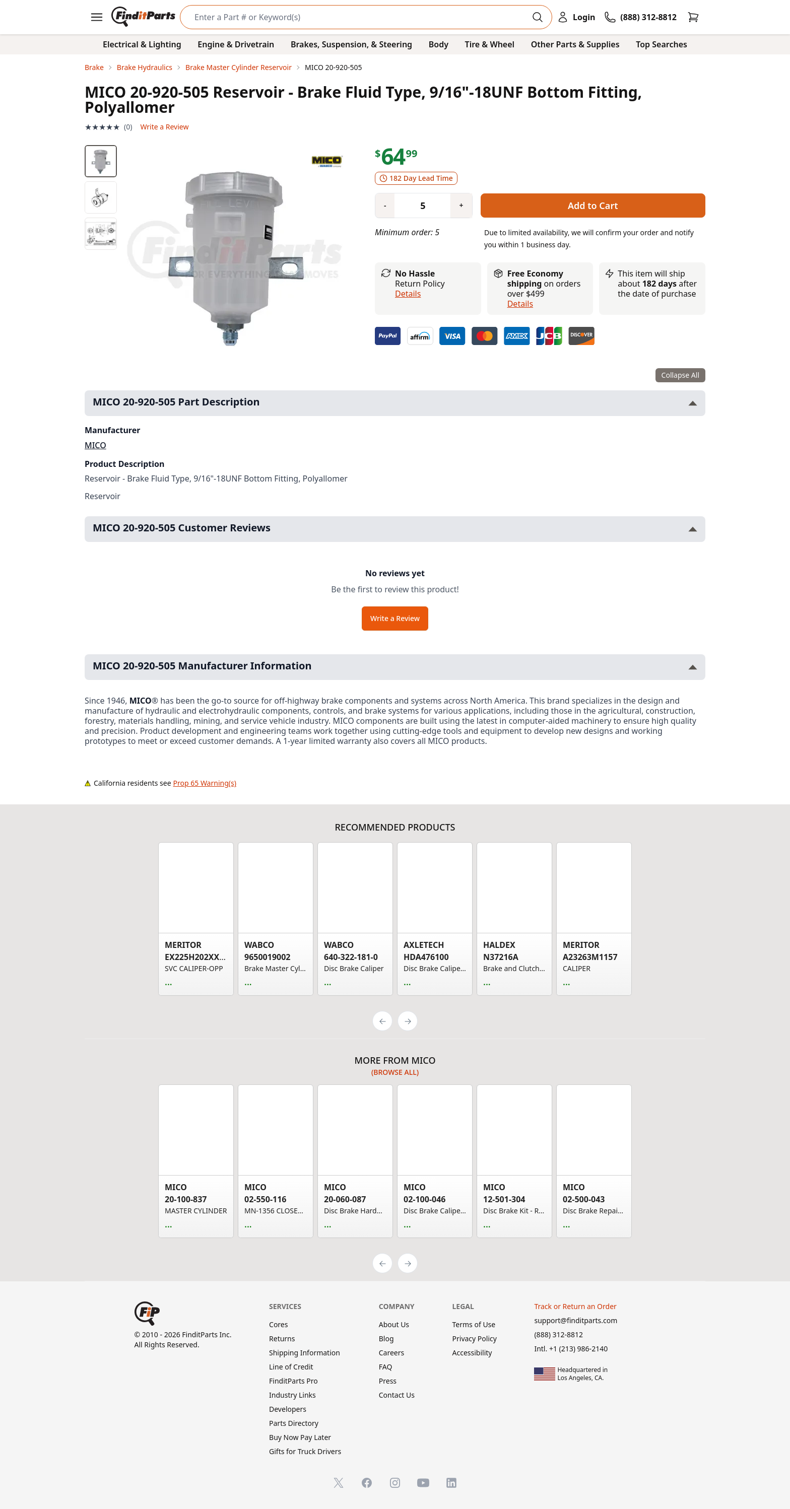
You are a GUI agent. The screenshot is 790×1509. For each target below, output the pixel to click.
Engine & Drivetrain (236, 44)
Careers (391, 1352)
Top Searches (661, 44)
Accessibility (472, 1352)
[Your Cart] (693, 17)
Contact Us (397, 1395)
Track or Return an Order (575, 1306)
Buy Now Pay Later (300, 1437)
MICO (95, 445)
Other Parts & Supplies (575, 44)
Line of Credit (291, 1366)
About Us (394, 1324)
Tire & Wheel (490, 44)
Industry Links (292, 1395)
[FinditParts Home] (144, 17)
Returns (282, 1338)
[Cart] (693, 17)
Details (408, 294)
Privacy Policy (474, 1338)
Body (438, 44)
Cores (278, 1324)
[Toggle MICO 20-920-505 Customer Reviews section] (692, 529)
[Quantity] (418, 205)
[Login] (576, 17)
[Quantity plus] (461, 205)
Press (388, 1381)
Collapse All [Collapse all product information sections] (680, 375)
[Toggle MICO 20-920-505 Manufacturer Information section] (692, 667)
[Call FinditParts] (640, 17)
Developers (287, 1409)
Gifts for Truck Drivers (305, 1451)
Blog (386, 1338)
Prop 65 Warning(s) (204, 783)
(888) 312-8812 (558, 1334)
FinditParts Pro (293, 1381)
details (520, 304)
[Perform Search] (538, 17)
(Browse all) (395, 1072)
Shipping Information (304, 1352)
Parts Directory (293, 1423)
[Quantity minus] (384, 205)
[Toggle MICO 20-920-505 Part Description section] (692, 403)
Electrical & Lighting (142, 44)
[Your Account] (576, 17)
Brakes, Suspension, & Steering (351, 44)
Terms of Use (474, 1324)
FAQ (385, 1366)
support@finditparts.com (575, 1320)
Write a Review (164, 126)
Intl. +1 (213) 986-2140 (571, 1348)
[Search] (358, 17)
